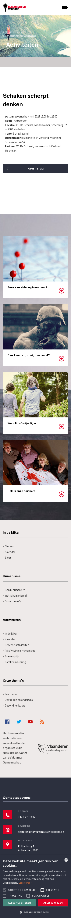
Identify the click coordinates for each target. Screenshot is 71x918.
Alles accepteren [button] (19, 902)
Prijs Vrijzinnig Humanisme (19, 651)
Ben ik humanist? (14, 590)
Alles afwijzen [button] (53, 902)
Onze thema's (12, 601)
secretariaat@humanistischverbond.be (41, 832)
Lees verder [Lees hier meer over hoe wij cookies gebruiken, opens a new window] (25, 882)
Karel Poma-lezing (14, 662)
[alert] (35, 886)
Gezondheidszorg (14, 706)
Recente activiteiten (16, 645)
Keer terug (35, 168)
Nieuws (8, 546)
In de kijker (10, 634)
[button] (35, 912)
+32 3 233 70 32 (26, 817)
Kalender (9, 552)
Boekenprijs (11, 657)
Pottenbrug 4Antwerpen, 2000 (28, 849)
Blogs (7, 558)
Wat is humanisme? (15, 596)
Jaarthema (10, 694)
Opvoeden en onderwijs (18, 700)
